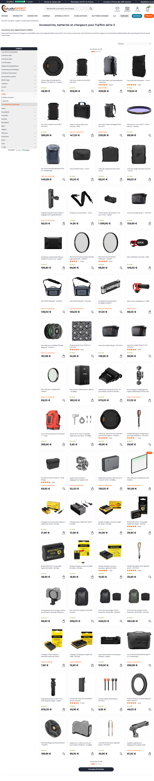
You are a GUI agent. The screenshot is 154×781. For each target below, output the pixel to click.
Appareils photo (62, 16)
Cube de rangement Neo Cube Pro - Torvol (139, 170)
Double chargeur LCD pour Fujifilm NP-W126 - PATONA (81, 567)
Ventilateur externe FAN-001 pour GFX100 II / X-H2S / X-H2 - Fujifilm (52, 258)
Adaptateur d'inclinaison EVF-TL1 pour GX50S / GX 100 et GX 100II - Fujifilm (109, 391)
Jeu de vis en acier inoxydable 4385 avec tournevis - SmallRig (80, 435)
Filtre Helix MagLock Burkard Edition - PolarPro (53, 744)
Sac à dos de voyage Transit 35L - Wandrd (81, 611)
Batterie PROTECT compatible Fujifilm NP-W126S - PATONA (137, 523)
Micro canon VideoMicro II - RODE (138, 301)
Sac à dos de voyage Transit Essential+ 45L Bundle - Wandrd (138, 611)
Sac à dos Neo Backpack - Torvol (138, 80)
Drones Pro (33, 16)
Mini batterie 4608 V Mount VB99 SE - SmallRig (82, 391)
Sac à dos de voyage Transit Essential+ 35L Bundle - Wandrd (109, 611)
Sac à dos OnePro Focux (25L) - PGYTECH (80, 81)
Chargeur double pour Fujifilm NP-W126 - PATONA (81, 656)
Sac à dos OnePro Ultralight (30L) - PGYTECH (110, 125)
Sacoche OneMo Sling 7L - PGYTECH (139, 213)
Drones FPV (18, 16)
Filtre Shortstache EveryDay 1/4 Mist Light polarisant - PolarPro (82, 258)
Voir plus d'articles (96, 769)
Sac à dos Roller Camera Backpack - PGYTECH (110, 81)
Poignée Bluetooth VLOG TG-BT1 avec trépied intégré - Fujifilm (52, 700)
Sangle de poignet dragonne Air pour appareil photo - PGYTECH (138, 435)
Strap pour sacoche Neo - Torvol (81, 213)
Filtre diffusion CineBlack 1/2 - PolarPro (51, 390)
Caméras (46, 16)
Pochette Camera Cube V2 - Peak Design (52, 479)
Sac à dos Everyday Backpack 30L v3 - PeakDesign (52, 170)
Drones (4, 16)
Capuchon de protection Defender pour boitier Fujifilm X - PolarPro (110, 435)
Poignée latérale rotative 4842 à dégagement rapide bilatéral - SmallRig (52, 214)
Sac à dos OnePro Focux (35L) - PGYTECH (51, 125)
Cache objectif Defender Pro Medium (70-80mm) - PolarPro (51, 81)
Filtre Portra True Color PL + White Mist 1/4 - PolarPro (138, 125)
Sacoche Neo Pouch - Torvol (79, 169)
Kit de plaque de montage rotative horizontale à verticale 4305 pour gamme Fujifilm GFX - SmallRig (53, 611)
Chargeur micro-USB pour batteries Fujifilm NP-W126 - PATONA (50, 656)
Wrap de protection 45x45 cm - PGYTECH (80, 346)
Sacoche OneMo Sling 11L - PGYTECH (110, 345)
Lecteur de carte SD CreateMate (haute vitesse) (81, 700)
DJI (114, 16)
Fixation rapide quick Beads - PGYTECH (108, 700)
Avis (111, 85)
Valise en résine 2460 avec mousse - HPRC (79, 126)
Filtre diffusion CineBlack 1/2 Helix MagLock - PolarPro (52, 346)
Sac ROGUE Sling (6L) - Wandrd (51, 301)
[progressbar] (96, 51)
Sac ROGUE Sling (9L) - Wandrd (80, 301)
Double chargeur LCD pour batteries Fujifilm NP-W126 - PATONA (107, 567)
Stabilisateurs (80, 16)
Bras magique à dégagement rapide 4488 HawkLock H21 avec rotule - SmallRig (138, 391)
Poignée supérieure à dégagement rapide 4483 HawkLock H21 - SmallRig (136, 744)
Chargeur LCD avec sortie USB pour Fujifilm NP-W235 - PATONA (53, 523)
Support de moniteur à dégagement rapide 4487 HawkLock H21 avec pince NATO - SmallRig (81, 479)
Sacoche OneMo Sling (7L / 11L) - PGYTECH (137, 346)
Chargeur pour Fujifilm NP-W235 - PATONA (81, 523)
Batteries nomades (100, 16)
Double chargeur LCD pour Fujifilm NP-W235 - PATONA (109, 523)
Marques (124, 16)
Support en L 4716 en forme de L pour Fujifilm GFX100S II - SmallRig (81, 744)
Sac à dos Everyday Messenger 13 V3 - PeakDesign (138, 655)
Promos (149, 16)
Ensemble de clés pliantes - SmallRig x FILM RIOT (107, 302)
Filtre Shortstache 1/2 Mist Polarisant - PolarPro (107, 258)
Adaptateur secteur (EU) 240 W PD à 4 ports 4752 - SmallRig (110, 479)
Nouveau (137, 16)
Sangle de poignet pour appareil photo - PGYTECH (138, 567)
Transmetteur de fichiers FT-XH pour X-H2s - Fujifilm (109, 214)
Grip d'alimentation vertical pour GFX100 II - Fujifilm (109, 656)
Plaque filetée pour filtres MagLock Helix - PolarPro (139, 700)
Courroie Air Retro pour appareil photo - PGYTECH (109, 744)
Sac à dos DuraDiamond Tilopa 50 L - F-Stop (53, 435)
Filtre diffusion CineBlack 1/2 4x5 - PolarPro (138, 479)
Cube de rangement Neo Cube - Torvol (109, 170)
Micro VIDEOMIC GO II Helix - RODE (138, 257)
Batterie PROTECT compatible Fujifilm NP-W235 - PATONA (51, 567)
